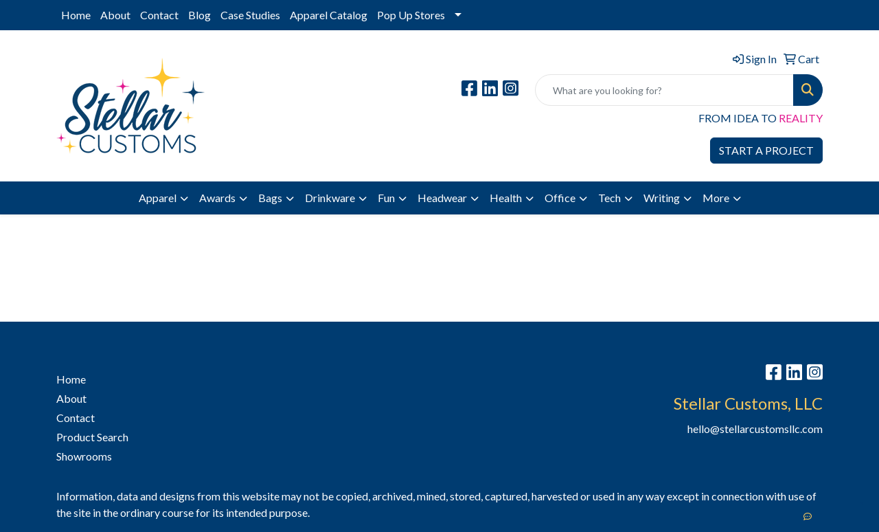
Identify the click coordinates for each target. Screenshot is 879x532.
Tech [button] (609, 197)
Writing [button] (661, 197)
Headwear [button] (442, 197)
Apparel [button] (157, 197)
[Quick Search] (664, 90)
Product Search (92, 436)
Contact (159, 14)
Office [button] (560, 197)
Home (76, 14)
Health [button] (506, 197)
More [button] (716, 197)
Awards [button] (217, 197)
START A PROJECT (766, 150)
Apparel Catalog (328, 14)
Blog (199, 14)
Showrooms (84, 456)
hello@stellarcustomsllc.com (755, 428)
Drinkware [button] (330, 197)
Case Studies (250, 14)
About (115, 14)
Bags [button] (270, 197)
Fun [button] (386, 197)
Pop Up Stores (411, 14)
